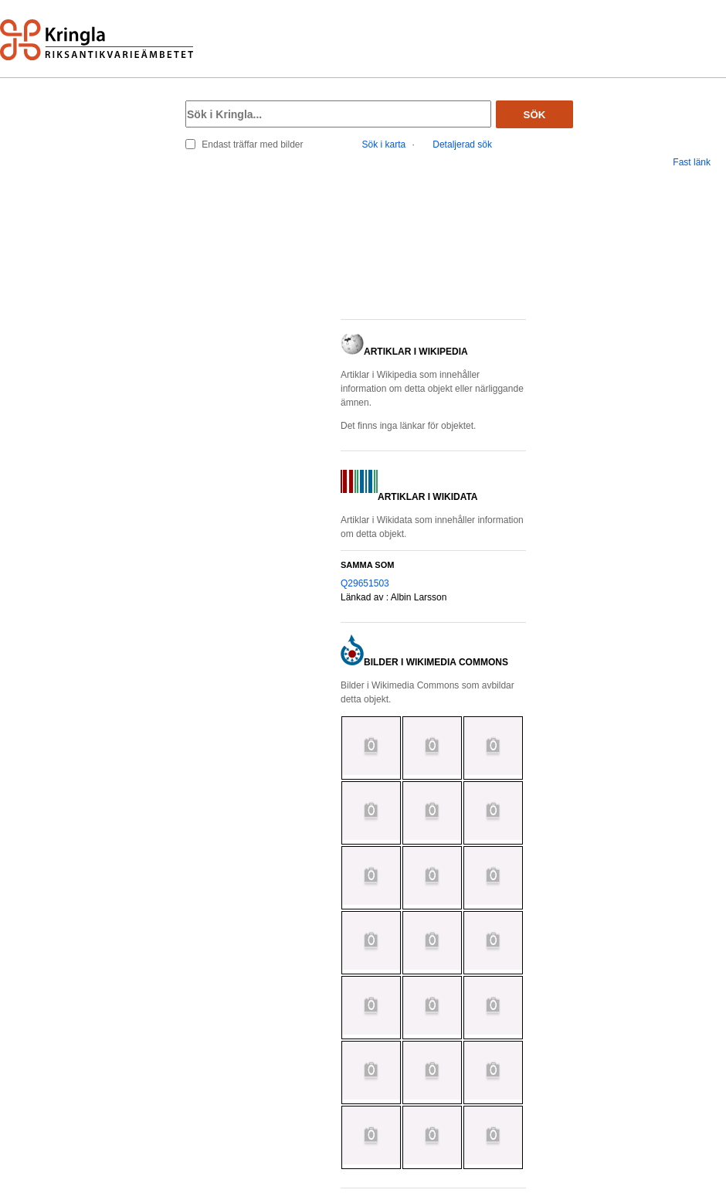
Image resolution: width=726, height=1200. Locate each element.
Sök (535, 115)
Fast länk (692, 162)
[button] (433, 248)
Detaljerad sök (462, 144)
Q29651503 (365, 583)
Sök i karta (384, 144)
